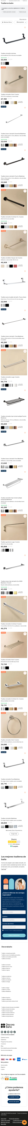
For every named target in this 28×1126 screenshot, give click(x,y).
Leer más (3, 869)
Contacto (3, 1043)
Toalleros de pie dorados (7, 1014)
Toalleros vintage (5, 981)
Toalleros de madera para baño (9, 956)
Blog (2, 1046)
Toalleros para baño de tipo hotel (9, 1001)
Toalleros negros (5, 970)
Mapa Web (3, 1124)
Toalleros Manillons (6, 991)
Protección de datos (14, 1118)
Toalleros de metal (5, 958)
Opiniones (3, 1039)
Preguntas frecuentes (6, 1041)
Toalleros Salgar (5, 987)
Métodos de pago (5, 1122)
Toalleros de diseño (6, 980)
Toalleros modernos (6, 976)
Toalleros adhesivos (6, 999)
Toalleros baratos (5, 997)
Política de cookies (5, 1120)
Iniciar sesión (4, 1065)
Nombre (4, 908)
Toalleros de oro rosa (6, 966)
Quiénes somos (5, 1037)
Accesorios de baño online (14, 0)
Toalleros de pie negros (7, 1010)
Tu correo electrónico (8, 923)
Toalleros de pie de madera (8, 1009)
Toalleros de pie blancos (7, 1016)
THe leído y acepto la (13, 930)
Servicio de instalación (6, 1050)
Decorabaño (3, 0)
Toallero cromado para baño (8, 953)
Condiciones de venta (18, 1120)
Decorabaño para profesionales (9, 1048)
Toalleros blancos (5, 968)
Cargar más (14, 833)
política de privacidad (17, 930)
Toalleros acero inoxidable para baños (10, 955)
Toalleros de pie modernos (7, 1012)
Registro (3, 1067)
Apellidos (4, 916)
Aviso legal (3, 1118)
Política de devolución (18, 1122)
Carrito (2, 1069)
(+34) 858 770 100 (14, 1097)
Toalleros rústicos (5, 978)
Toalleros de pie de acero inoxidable (10, 1007)
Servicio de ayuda (14, 1101)
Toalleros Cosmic (5, 989)
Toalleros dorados (6, 964)
